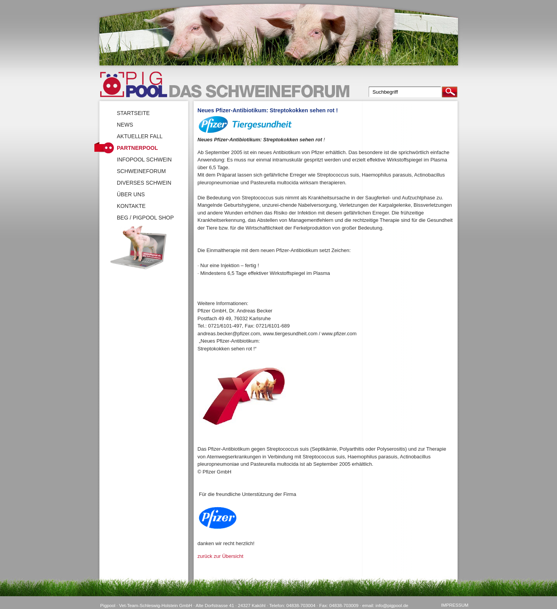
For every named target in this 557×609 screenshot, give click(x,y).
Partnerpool (137, 148)
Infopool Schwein (144, 159)
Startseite (133, 113)
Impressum (454, 604)
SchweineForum (141, 171)
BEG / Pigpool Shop (145, 217)
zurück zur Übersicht (220, 556)
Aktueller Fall (139, 136)
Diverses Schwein (144, 183)
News (125, 125)
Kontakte (131, 206)
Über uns (131, 194)
